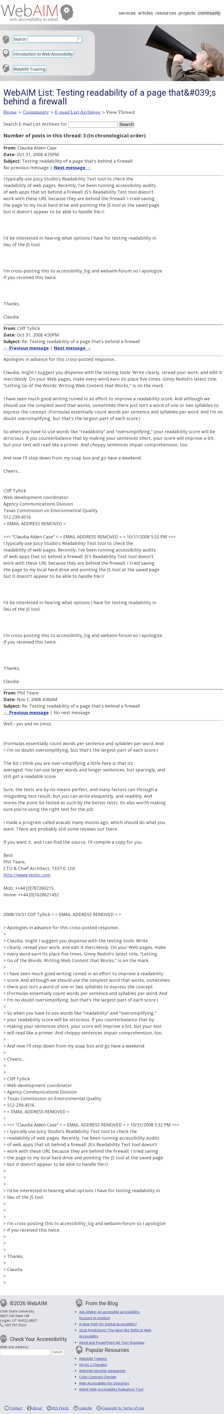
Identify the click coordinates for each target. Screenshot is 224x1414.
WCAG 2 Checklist (93, 1364)
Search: (20, 39)
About (37, 1408)
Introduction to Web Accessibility (43, 54)
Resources (165, 13)
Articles (145, 13)
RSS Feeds (60, 1408)
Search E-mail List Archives (31, 124)
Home (10, 112)
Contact (16, 1408)
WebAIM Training (29, 69)
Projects (187, 13)
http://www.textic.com (27, 875)
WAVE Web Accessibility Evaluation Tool (111, 1389)
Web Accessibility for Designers (104, 1383)
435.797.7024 (15, 1325)
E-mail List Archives (78, 112)
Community (209, 13)
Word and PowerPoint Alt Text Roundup (111, 1342)
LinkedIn (85, 1408)
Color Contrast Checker (97, 1377)
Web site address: (14, 1347)
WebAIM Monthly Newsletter (102, 1370)
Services (127, 13)
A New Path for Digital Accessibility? (108, 1324)
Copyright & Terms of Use (123, 1408)
